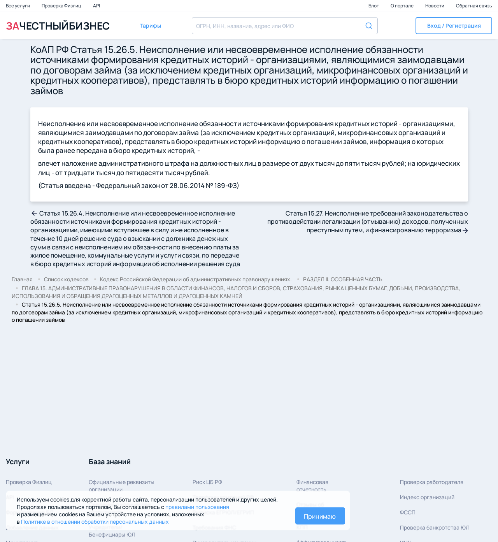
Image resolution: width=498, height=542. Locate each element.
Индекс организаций (427, 497)
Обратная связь (474, 5)
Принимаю (320, 516)
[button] (454, 25)
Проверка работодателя (431, 482)
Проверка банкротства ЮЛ (435, 527)
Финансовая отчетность (312, 485)
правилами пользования (197, 506)
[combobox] (285, 25)
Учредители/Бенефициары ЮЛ (112, 530)
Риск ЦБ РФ (207, 482)
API (96, 5)
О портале (402, 5)
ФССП (408, 512)
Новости (435, 5)
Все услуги (18, 5)
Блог (374, 5)
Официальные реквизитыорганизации (121, 485)
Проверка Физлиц (62, 5)
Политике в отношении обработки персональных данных (95, 521)
